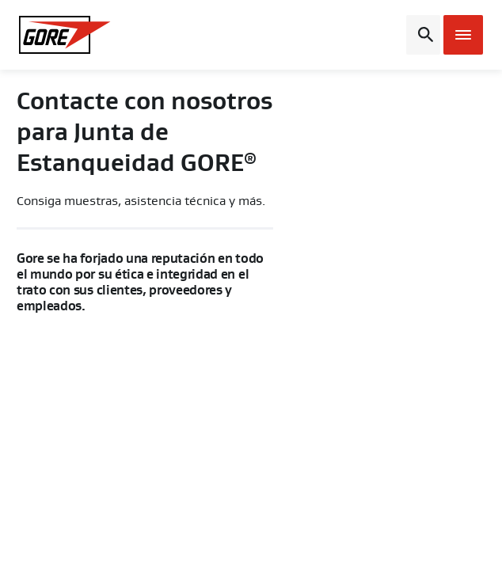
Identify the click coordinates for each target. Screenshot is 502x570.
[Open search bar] (423, 35)
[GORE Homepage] (71, 35)
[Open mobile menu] (463, 35)
